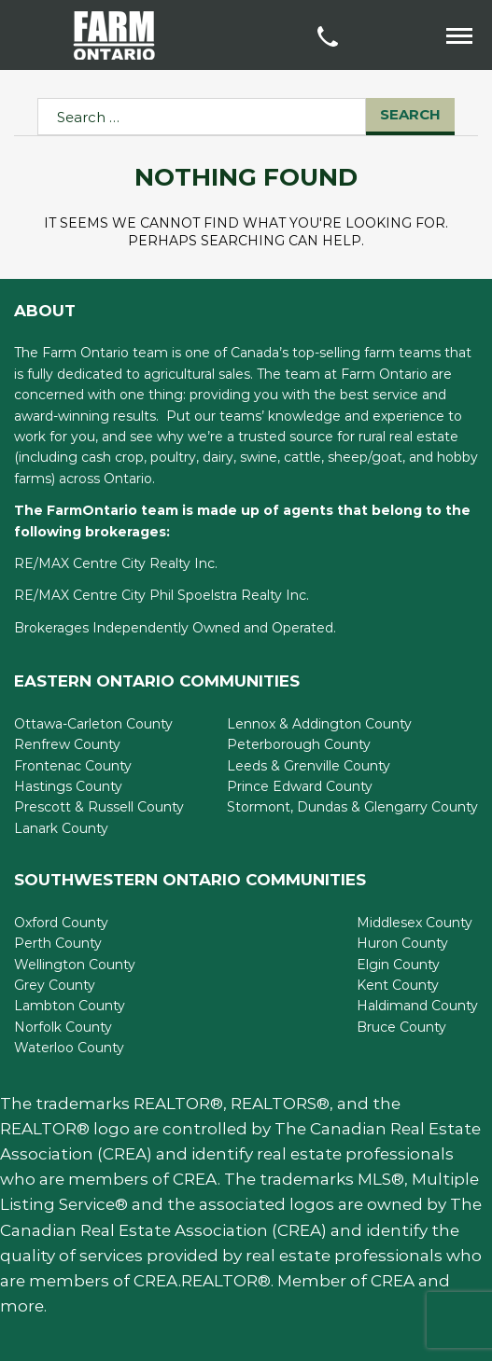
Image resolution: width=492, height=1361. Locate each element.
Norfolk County (63, 1027)
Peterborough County (299, 744)
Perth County (58, 943)
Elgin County (398, 964)
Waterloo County (69, 1047)
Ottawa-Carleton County (93, 723)
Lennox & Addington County (319, 723)
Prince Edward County (300, 786)
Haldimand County (417, 1005)
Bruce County (401, 1027)
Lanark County (61, 828)
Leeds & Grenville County (308, 765)
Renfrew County (67, 744)
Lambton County (69, 1005)
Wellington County (74, 964)
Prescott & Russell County (99, 807)
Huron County (402, 943)
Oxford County (61, 922)
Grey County (54, 985)
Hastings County (68, 786)
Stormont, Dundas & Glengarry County (352, 807)
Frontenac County (73, 765)
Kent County (398, 985)
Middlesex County (414, 922)
